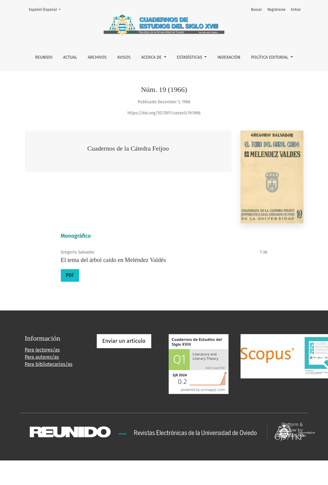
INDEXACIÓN (228, 57)
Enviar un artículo (124, 341)
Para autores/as (42, 357)
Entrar (296, 9)
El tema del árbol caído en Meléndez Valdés (113, 260)
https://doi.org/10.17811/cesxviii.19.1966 (164, 113)
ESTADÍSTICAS (190, 57)
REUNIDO (43, 57)
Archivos (97, 57)
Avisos (124, 57)
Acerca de (152, 57)
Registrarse (276, 9)
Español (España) (46, 9)
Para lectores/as (42, 350)
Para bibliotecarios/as (48, 364)
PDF (70, 275)
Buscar (256, 9)
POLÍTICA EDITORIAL (270, 57)
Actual (70, 57)
